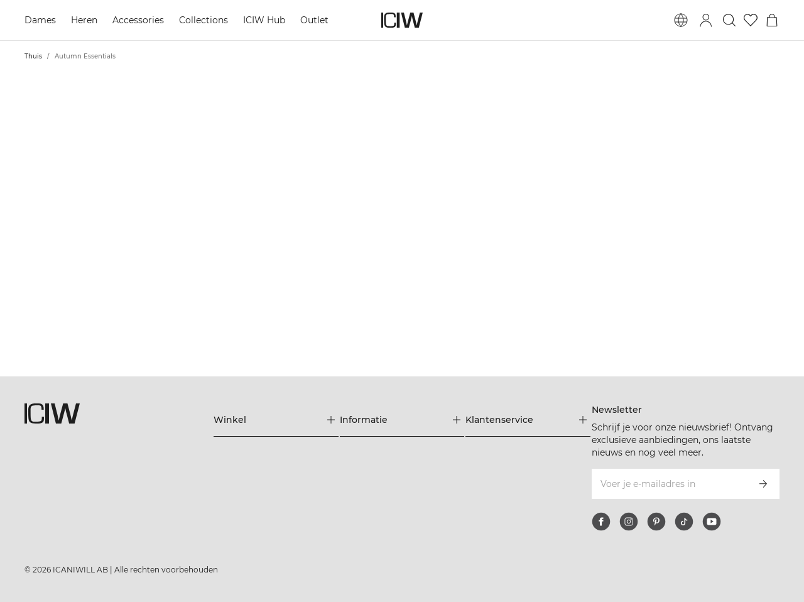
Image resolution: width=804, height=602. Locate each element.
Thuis (33, 56)
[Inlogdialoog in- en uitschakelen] (706, 20)
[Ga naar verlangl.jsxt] (750, 20)
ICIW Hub (264, 20)
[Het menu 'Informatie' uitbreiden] (402, 419)
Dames (40, 20)
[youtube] (711, 521)
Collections (203, 20)
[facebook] (601, 521)
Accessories (138, 20)
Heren (84, 20)
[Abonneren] (763, 483)
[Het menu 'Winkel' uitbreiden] (276, 419)
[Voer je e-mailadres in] (669, 484)
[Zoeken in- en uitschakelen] (729, 20)
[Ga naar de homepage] (402, 20)
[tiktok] (684, 521)
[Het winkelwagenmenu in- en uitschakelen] (772, 20)
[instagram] (628, 521)
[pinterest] (656, 521)
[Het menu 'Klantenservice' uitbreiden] (527, 419)
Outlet (314, 20)
